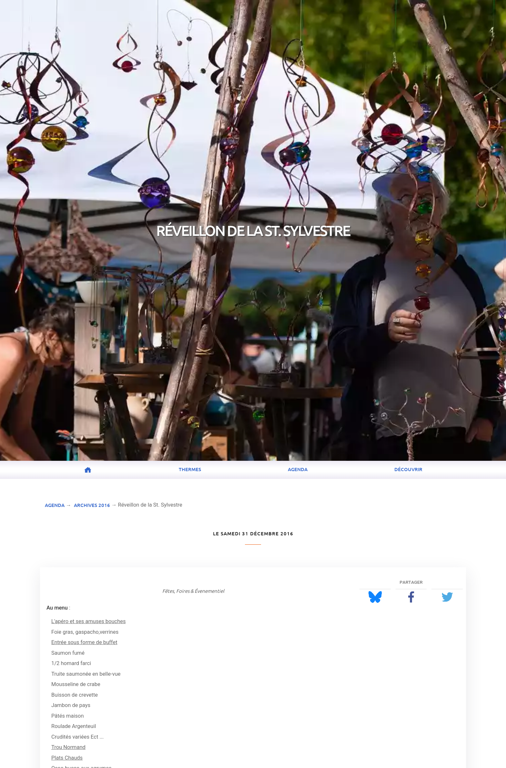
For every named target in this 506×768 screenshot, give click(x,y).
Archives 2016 (92, 505)
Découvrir (408, 469)
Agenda (298, 469)
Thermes (190, 469)
